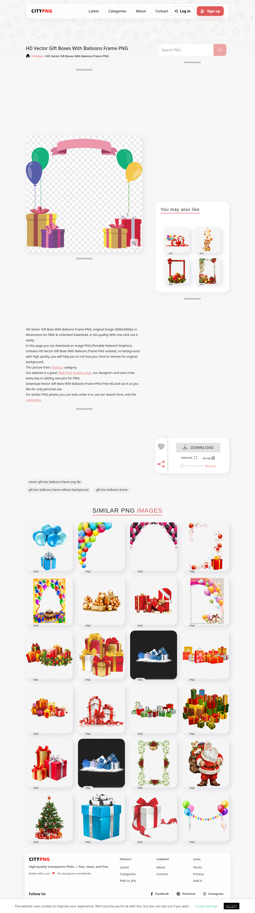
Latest (94, 11)
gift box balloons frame (112, 489)
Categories (117, 11)
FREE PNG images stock (74, 373)
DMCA (197, 881)
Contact (162, 874)
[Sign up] (210, 11)
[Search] (220, 50)
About (141, 11)
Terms (197, 867)
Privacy (198, 874)
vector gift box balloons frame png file (55, 482)
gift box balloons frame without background (59, 489)
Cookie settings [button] (206, 906)
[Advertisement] (84, 102)
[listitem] (160, 894)
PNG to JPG (128, 881)
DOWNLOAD (198, 448)
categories (33, 400)
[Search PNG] (186, 50)
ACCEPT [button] (231, 906)
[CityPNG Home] (42, 11)
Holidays (57, 367)
